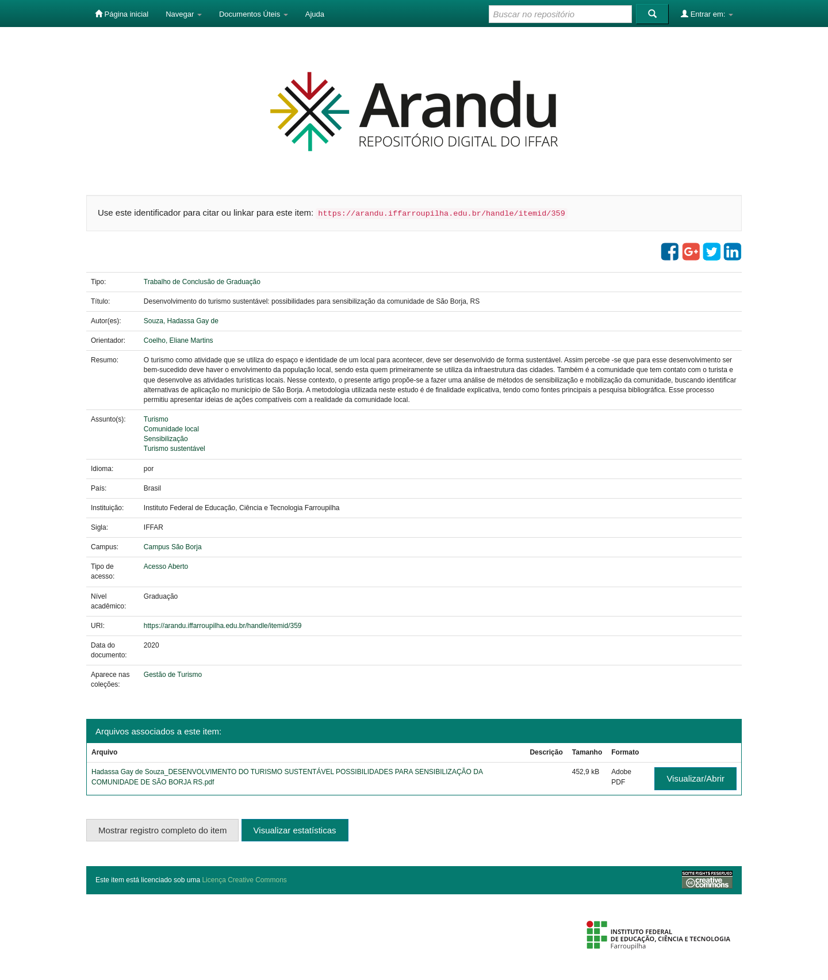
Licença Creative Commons (244, 880)
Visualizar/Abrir (695, 778)
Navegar (184, 14)
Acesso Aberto (166, 566)
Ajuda (314, 14)
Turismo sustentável (174, 449)
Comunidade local (171, 429)
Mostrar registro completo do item (162, 830)
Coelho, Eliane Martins (178, 340)
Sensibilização (166, 439)
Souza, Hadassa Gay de (181, 321)
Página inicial (121, 13)
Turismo (156, 419)
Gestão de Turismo (173, 675)
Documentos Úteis (253, 14)
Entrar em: (707, 13)
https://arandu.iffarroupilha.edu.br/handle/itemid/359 (223, 626)
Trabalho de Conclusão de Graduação (202, 282)
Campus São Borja (173, 547)
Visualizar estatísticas (295, 830)
